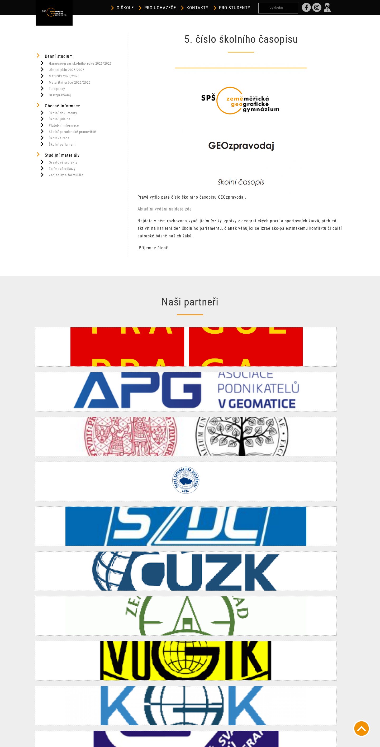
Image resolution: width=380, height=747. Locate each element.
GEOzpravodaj (55, 94)
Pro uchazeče (176, 7)
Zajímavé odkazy (57, 168)
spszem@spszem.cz (152, 701)
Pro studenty (251, 7)
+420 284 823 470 (150, 694)
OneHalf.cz (264, 740)
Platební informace (59, 125)
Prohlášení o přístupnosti (221, 732)
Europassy (52, 88)
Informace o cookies (179, 740)
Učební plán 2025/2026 (62, 69)
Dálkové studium (256, 671)
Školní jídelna (55, 118)
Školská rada (54, 137)
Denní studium (54, 56)
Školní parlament (58, 144)
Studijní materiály (58, 155)
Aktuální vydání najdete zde (164, 209)
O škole (141, 7)
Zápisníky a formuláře (61, 174)
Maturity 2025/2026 (59, 75)
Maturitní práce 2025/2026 (65, 82)
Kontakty (214, 7)
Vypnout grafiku (150, 732)
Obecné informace (58, 105)
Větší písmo (180, 732)
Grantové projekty (58, 162)
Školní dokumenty (58, 112)
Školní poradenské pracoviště (68, 131)
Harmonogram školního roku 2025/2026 (76, 63)
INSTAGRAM (144, 709)
